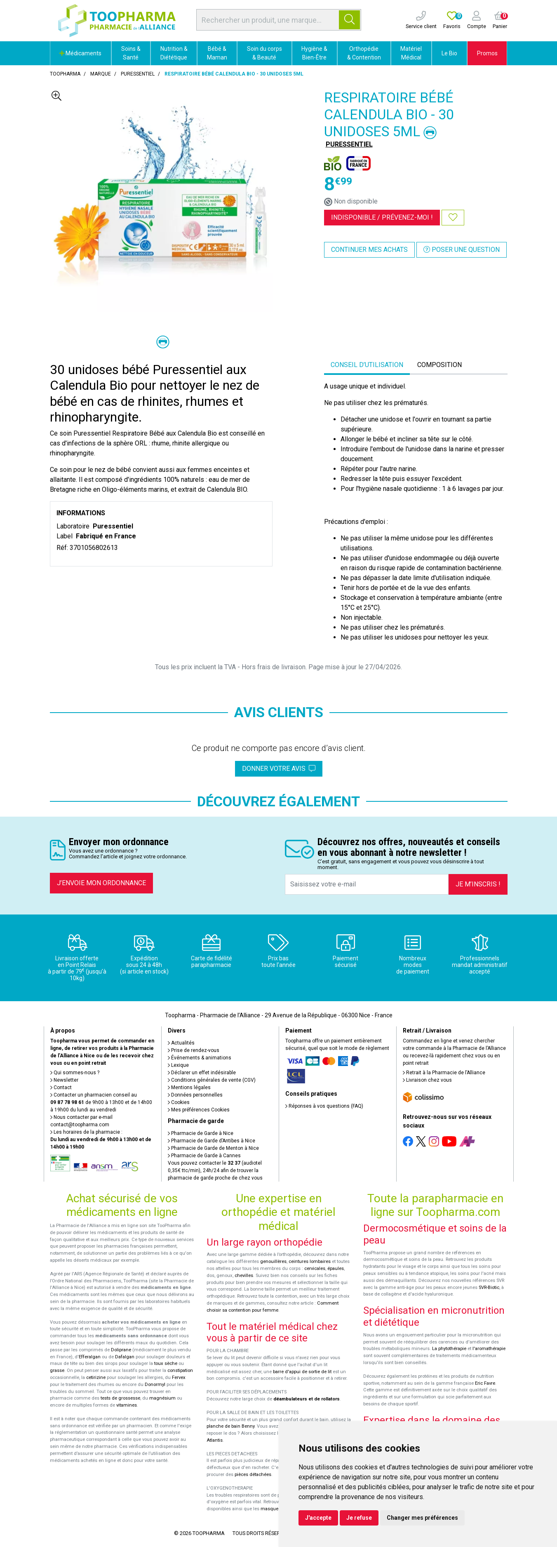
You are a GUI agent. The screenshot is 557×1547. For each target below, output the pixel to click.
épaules (335, 1268)
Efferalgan (90, 1357)
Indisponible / (382, 217)
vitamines (126, 1405)
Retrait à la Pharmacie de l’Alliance (444, 1073)
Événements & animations (199, 1058)
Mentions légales (189, 1087)
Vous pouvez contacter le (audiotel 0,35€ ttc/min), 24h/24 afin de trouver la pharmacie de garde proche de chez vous (215, 1170)
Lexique (178, 1065)
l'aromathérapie (488, 1348)
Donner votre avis (278, 768)
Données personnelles (195, 1095)
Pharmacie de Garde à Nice (200, 1133)
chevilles (244, 1275)
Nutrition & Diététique (174, 53)
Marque (100, 74)
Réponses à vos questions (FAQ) (324, 1106)
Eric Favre (485, 1383)
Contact (61, 1087)
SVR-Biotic (489, 1287)
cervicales (314, 1268)
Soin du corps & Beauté (264, 53)
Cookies (179, 1102)
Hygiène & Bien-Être (314, 53)
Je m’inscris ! (478, 884)
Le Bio (449, 53)
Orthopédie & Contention (364, 53)
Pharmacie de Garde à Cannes (204, 1155)
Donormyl (155, 1384)
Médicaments (80, 53)
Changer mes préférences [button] (422, 1517)
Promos (487, 53)
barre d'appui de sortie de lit (302, 1371)
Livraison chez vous (427, 1080)
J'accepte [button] (318, 1517)
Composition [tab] (439, 365)
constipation (180, 1370)
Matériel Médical (411, 53)
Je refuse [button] (359, 1517)
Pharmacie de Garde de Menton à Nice (213, 1148)
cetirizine (96, 1377)
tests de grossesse (120, 1398)
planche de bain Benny (230, 1426)
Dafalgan (124, 1357)
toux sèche (165, 1363)
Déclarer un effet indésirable (202, 1073)
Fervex (179, 1377)
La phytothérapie (449, 1348)
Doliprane (121, 1350)
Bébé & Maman (217, 53)
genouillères (273, 1261)
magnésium (162, 1398)
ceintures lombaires (310, 1261)
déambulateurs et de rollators (306, 1399)
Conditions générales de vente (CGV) (212, 1080)
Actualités (181, 1043)
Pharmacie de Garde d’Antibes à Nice (211, 1141)
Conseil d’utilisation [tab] (367, 365)
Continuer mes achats (369, 249)
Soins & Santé (131, 53)
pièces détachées (253, 1474)
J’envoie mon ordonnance (101, 883)
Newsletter (64, 1080)
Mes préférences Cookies (199, 1110)
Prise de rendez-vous (193, 1050)
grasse (57, 1370)
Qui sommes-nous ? (74, 1073)
